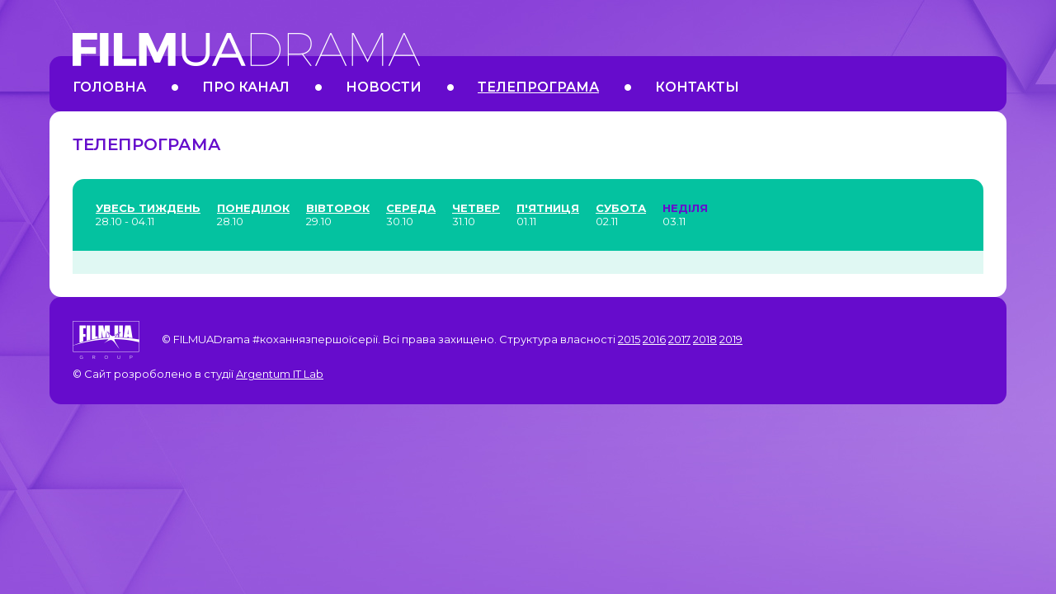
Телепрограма (538, 87)
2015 (629, 339)
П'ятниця (547, 207)
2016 (654, 339)
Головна (109, 87)
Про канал (246, 87)
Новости (384, 87)
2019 (730, 339)
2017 (679, 339)
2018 (705, 339)
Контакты (697, 87)
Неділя (685, 207)
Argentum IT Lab (279, 373)
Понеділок (253, 207)
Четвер (476, 207)
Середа (411, 207)
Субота (621, 207)
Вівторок (338, 207)
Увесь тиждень (148, 207)
